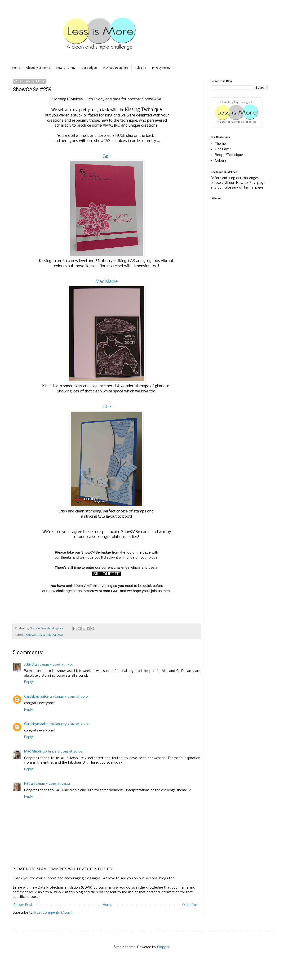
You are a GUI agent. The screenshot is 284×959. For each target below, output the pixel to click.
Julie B (29, 665)
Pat (27, 784)
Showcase (33, 635)
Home (16, 67)
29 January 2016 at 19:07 (54, 665)
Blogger (163, 947)
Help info (140, 67)
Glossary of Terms (38, 67)
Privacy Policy (161, 67)
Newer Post (23, 905)
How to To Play (65, 67)
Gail (107, 156)
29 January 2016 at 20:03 (69, 697)
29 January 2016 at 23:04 (50, 784)
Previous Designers (116, 67)
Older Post (190, 905)
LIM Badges (89, 67)
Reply (28, 682)
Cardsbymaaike (36, 697)
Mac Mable (107, 282)
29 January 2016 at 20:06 (63, 751)
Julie (106, 407)
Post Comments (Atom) (53, 913)
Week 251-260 (53, 635)
